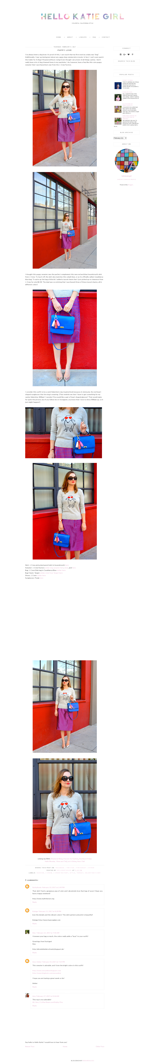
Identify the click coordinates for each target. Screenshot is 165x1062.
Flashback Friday (85, 859)
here (67, 565)
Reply (34, 902)
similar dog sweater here (54, 568)
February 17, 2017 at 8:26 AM (47, 996)
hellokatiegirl (127, 176)
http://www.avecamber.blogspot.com (46, 971)
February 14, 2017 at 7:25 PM (53, 962)
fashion (40, 873)
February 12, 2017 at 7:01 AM (48, 933)
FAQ (94, 37)
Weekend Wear (57, 859)
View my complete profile (126, 179)
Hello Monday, (50, 861)
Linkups (83, 37)
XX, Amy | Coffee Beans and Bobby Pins (47, 1002)
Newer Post (29, 1046)
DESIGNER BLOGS (88, 1060)
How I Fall (81, 861)
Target (80, 873)
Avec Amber (37, 962)
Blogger (130, 185)
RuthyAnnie (36, 887)
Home (58, 37)
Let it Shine (72, 861)
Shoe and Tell (61, 861)
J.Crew (49, 873)
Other (91, 867)
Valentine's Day (93, 873)
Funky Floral (128, 80)
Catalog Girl (128, 92)
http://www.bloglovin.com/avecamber (46, 973)
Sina (34, 933)
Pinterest (81, 867)
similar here (61, 570)
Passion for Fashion (70, 859)
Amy (34, 996)
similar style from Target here (51, 573)
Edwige (35, 911)
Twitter (70, 867)
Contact (106, 37)
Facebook (60, 867)
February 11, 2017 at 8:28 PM (50, 911)
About (70, 37)
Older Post (100, 1046)
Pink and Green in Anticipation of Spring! (129, 117)
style (72, 873)
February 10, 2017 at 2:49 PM (53, 887)
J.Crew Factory (60, 873)
